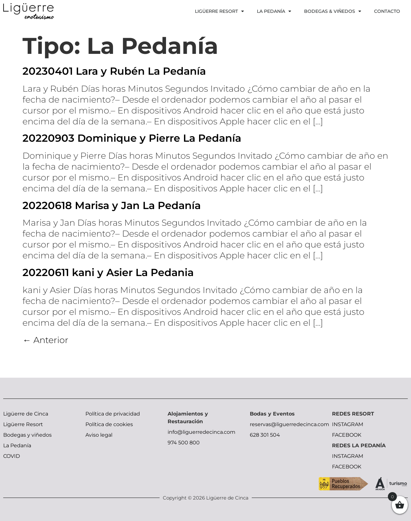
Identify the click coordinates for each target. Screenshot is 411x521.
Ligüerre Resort (219, 11)
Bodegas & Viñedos (332, 11)
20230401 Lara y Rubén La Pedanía (114, 71)
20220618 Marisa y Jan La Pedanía (111, 205)
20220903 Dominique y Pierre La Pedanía (131, 138)
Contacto (387, 11)
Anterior (45, 340)
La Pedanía (274, 11)
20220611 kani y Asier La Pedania (108, 272)
